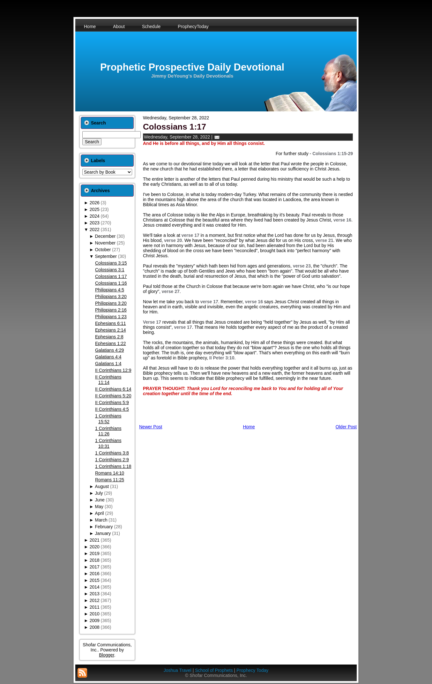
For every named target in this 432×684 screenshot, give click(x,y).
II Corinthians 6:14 (113, 389)
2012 (95, 600)
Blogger (106, 655)
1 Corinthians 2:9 (112, 459)
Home (249, 426)
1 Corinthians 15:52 (108, 418)
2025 (95, 209)
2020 (95, 546)
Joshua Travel (177, 670)
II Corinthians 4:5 (112, 409)
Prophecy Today (252, 670)
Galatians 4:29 (109, 350)
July (99, 493)
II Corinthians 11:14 (108, 379)
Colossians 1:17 (111, 276)
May (99, 506)
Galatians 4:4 (108, 356)
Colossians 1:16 (111, 283)
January (103, 533)
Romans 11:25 (109, 479)
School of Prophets (214, 670)
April (99, 513)
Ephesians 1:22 (110, 343)
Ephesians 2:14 (110, 330)
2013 (95, 593)
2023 (95, 222)
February (104, 526)
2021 (95, 540)
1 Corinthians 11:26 (108, 431)
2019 (95, 553)
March (101, 519)
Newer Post (150, 426)
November (105, 242)
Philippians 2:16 (111, 309)
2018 (95, 560)
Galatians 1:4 (108, 363)
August (102, 486)
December (105, 236)
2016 (95, 573)
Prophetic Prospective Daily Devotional (192, 67)
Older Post (346, 426)
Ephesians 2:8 (109, 336)
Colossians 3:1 (109, 269)
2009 (95, 620)
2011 (95, 607)
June (100, 499)
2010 (95, 613)
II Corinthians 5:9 (112, 402)
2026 (95, 202)
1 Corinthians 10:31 (108, 443)
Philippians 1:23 (111, 316)
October (103, 249)
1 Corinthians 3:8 (112, 452)
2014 (95, 587)
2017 (95, 566)
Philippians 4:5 (109, 289)
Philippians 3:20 (111, 296)
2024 (95, 216)
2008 (95, 627)
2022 (95, 229)
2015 (95, 580)
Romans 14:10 (109, 473)
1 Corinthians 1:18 (113, 466)
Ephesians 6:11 (110, 323)
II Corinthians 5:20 (113, 395)
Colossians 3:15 (111, 263)
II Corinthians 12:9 (113, 370)
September (106, 256)
